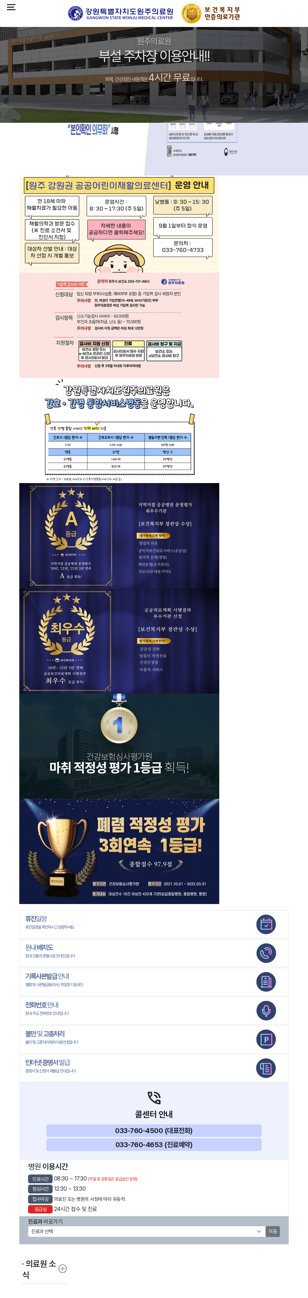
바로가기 (45, 1221)
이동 (273, 1231)
